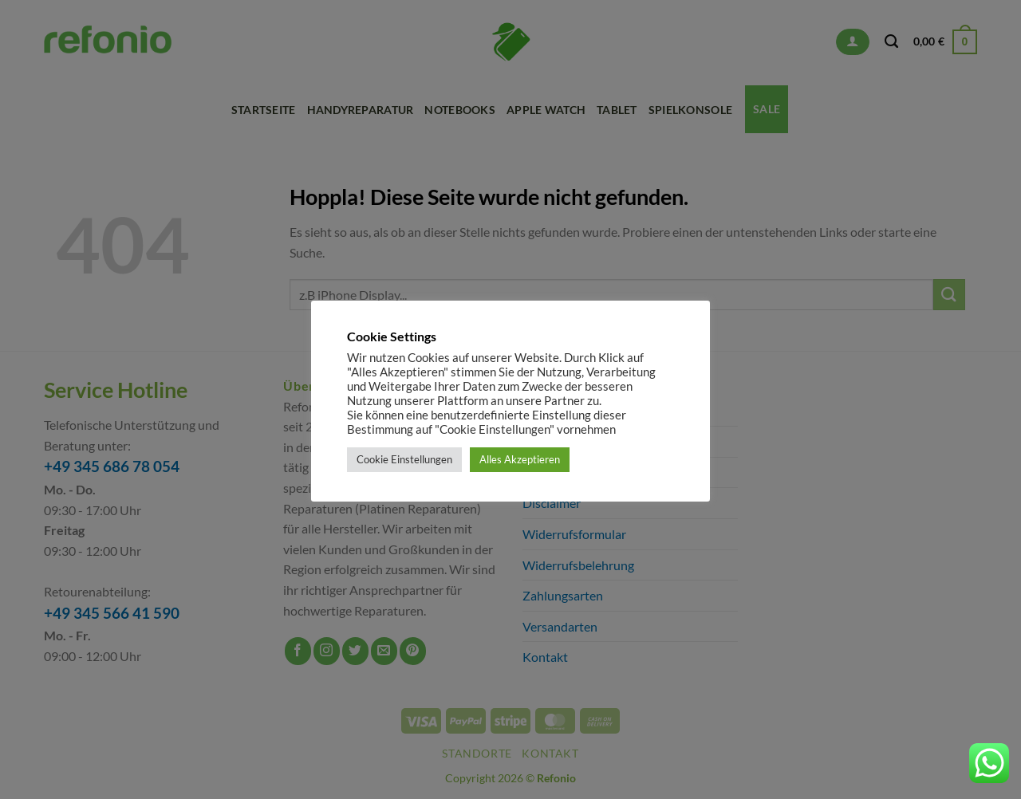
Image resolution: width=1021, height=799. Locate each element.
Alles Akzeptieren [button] (519, 459)
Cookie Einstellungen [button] (404, 459)
